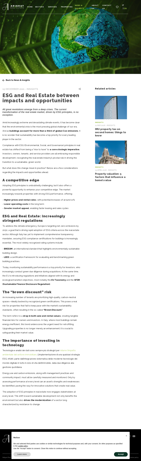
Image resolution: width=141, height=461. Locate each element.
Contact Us (116, 6)
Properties (70, 6)
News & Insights (87, 6)
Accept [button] (121, 454)
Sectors (43, 6)
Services (55, 6)
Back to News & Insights (16, 80)
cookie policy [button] (23, 446)
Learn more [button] (22, 454)
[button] (126, 436)
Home (33, 6)
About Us (103, 6)
